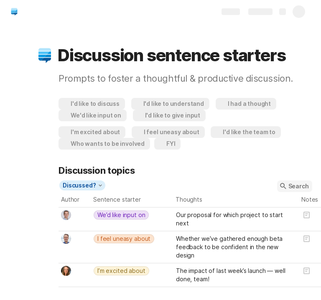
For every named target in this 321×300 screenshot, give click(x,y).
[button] (44, 55)
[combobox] (75, 215)
